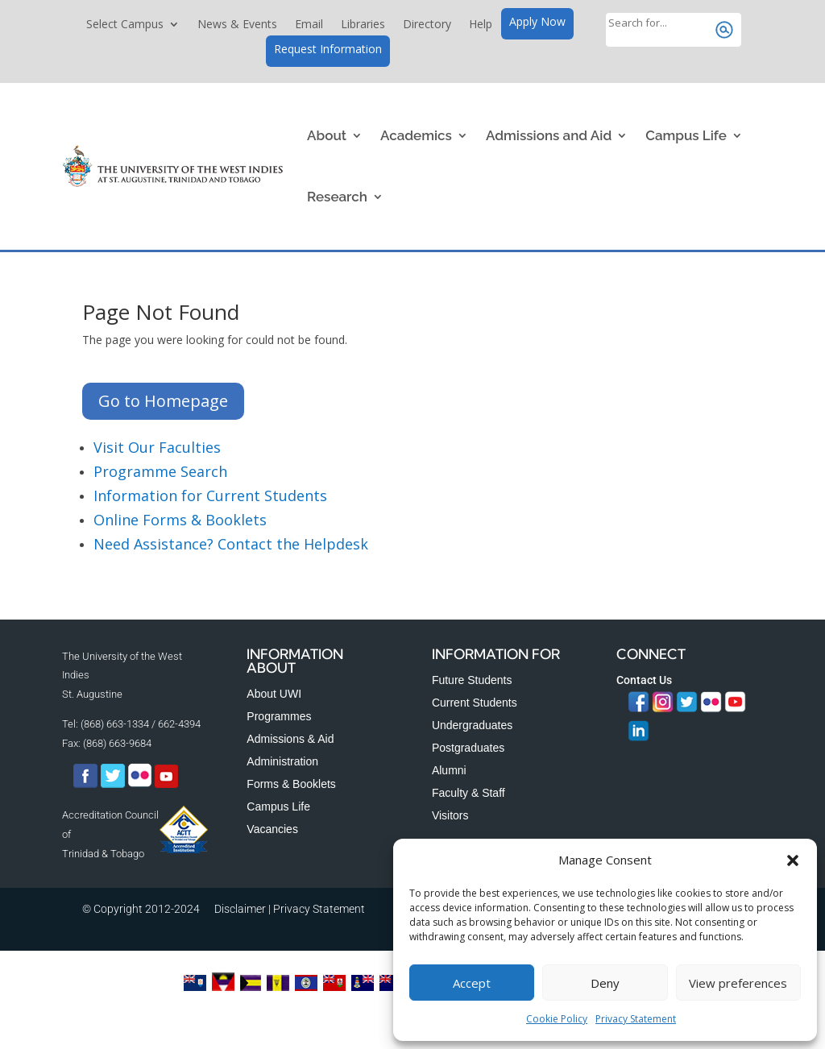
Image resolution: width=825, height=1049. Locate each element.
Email (309, 25)
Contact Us (644, 680)
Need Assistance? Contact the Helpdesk (230, 544)
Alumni (449, 770)
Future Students (472, 680)
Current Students (474, 702)
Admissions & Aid (290, 738)
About (326, 135)
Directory (427, 25)
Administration (282, 761)
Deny (605, 983)
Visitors (450, 815)
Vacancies (272, 829)
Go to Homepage (163, 401)
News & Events (237, 25)
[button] (793, 860)
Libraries (363, 25)
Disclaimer (240, 908)
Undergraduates (472, 725)
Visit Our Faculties (157, 447)
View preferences (738, 983)
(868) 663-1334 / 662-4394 (141, 724)
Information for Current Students (210, 495)
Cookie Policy (556, 1019)
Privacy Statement (635, 1019)
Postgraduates (468, 747)
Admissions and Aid (548, 135)
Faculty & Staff (468, 792)
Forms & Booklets (291, 783)
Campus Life (686, 135)
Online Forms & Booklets (180, 519)
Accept (472, 983)
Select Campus (125, 25)
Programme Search (160, 471)
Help (480, 25)
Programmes (279, 716)
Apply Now (537, 22)
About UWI (274, 693)
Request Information (328, 50)
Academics (416, 135)
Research (337, 197)
